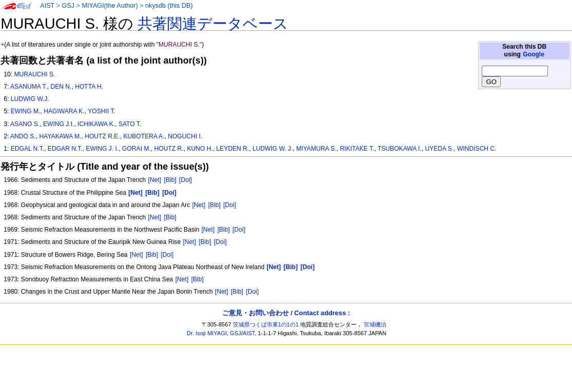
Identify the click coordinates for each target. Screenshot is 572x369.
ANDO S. (23, 136)
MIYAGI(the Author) (109, 5)
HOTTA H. (89, 86)
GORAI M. (136, 148)
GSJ (68, 5)
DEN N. (60, 86)
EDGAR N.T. (65, 148)
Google (533, 54)
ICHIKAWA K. (96, 124)
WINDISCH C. (477, 148)
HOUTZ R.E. (102, 136)
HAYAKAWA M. (61, 136)
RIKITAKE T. (357, 148)
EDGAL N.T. (27, 148)
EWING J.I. (58, 124)
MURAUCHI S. (34, 74)
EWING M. (26, 111)
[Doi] (185, 179)
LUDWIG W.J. (30, 98)
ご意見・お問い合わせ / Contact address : (286, 313)
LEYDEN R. (232, 148)
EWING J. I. (102, 148)
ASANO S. (25, 124)
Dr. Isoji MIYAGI (207, 333)
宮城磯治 (375, 324)
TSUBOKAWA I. (400, 148)
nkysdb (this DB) (169, 5)
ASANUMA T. (28, 86)
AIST (47, 5)
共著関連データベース (212, 23)
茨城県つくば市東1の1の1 (266, 324)
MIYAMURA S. (316, 148)
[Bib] (170, 179)
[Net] (155, 179)
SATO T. (130, 124)
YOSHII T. (101, 111)
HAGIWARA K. (64, 111)
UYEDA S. (439, 148)
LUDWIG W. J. (272, 148)
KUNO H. (199, 148)
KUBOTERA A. (143, 136)
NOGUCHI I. (185, 136)
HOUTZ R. (169, 148)
